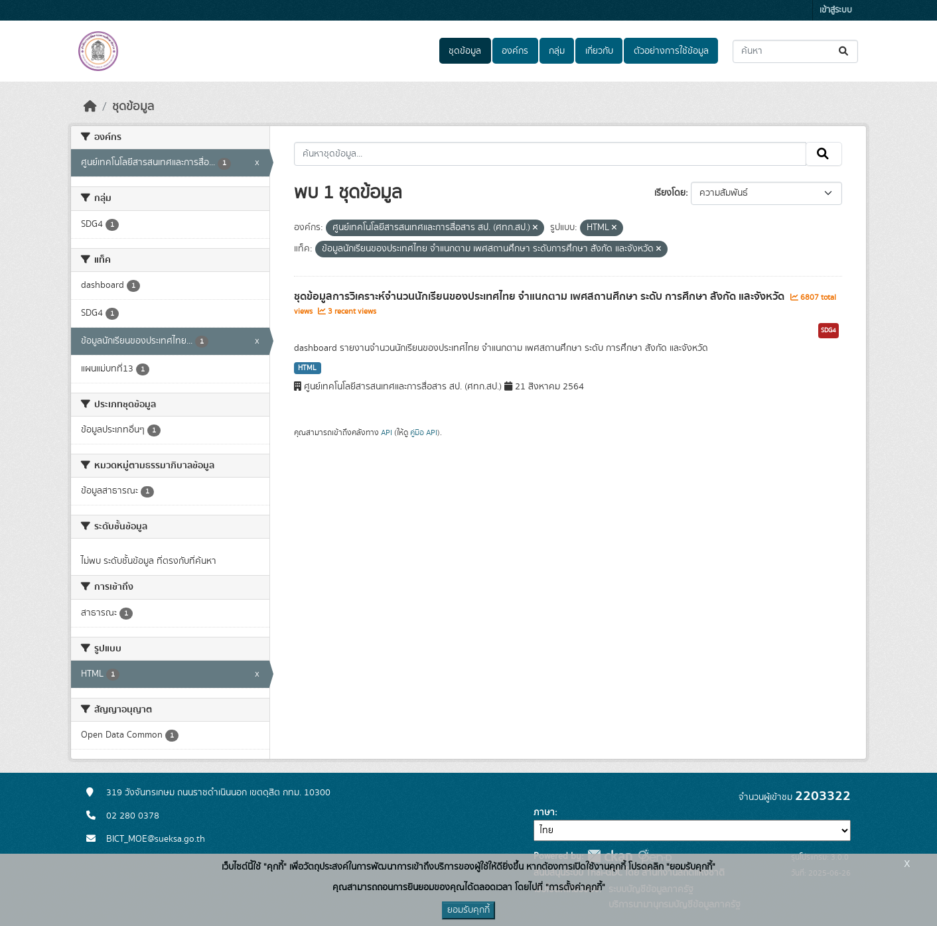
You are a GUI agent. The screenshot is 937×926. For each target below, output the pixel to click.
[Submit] (844, 51)
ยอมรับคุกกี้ (468, 910)
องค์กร (515, 51)
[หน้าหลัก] (90, 106)
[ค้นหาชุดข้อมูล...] (795, 51)
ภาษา (544, 812)
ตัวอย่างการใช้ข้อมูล (671, 51)
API (386, 432)
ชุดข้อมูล (465, 51)
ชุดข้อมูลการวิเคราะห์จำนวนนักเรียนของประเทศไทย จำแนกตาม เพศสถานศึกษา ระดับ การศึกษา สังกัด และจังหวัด (540, 296)
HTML (307, 368)
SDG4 (828, 330)
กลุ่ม (557, 51)
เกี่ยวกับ (599, 51)
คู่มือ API (423, 432)
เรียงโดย (669, 193)
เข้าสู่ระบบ (836, 10)
